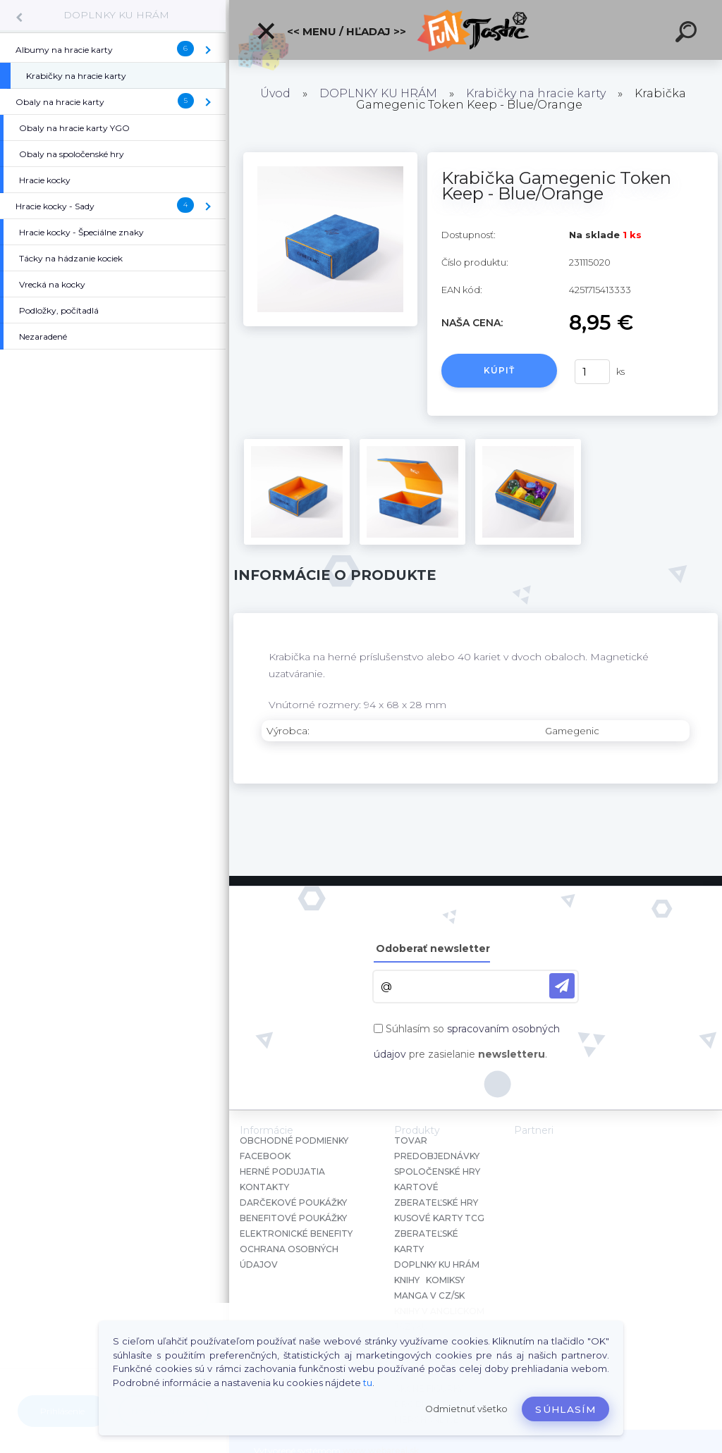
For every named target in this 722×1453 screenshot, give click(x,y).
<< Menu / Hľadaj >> (331, 31)
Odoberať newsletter (433, 948)
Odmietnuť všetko (466, 1409)
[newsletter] (562, 985)
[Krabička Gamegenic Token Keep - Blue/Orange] (330, 157)
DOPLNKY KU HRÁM (116, 14)
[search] (688, 34)
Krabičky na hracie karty (536, 93)
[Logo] (475, 30)
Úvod (275, 93)
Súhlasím (565, 1409)
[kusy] (592, 371)
